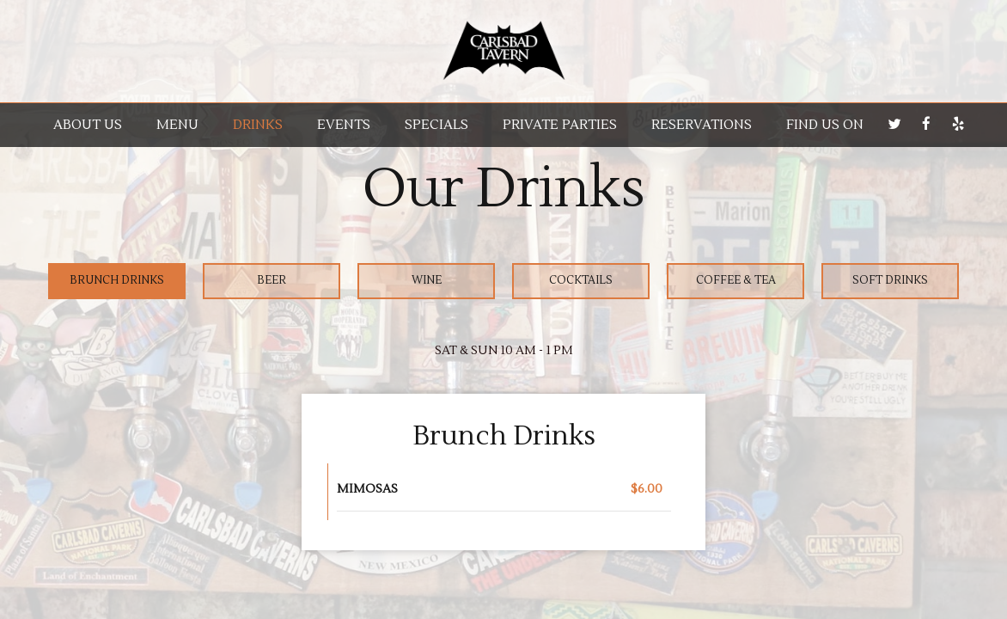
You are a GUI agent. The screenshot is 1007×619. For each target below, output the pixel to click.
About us (87, 124)
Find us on (825, 124)
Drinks (258, 124)
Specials (436, 124)
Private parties (560, 124)
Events (343, 124)
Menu (177, 124)
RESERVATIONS (701, 124)
